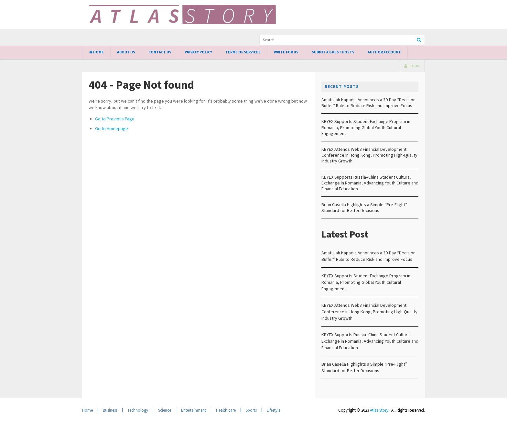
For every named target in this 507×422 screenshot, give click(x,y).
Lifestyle (273, 410)
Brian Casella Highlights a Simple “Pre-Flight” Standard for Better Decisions (364, 207)
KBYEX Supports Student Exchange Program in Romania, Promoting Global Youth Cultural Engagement (365, 127)
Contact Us (159, 52)
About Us (126, 52)
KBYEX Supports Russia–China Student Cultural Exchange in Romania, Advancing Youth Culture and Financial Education (369, 183)
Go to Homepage (111, 128)
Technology (137, 410)
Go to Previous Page (115, 119)
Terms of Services (243, 52)
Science (164, 410)
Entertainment (193, 410)
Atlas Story (379, 410)
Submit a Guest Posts (333, 52)
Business (110, 410)
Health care (226, 410)
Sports (251, 410)
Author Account (384, 52)
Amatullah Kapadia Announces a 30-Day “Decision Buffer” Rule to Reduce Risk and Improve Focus (368, 102)
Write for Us (286, 52)
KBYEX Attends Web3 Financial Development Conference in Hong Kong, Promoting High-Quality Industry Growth (369, 155)
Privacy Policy (198, 52)
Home (96, 52)
